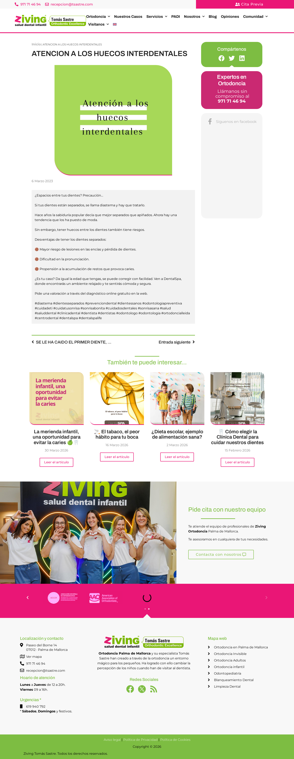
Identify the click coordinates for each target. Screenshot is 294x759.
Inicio (36, 44)
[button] (221, 58)
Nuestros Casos (128, 17)
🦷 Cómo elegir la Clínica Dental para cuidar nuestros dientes (237, 437)
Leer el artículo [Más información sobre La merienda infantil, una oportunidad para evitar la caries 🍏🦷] (56, 462)
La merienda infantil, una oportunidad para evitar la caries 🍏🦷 (56, 437)
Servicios (156, 16)
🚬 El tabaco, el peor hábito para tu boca (117, 434)
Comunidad (255, 16)
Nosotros (194, 16)
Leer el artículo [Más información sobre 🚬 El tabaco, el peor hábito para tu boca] (117, 457)
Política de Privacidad (140, 740)
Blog (213, 17)
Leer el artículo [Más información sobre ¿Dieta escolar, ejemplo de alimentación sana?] (177, 457)
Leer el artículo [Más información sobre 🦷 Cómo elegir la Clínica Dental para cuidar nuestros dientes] (237, 462)
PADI (175, 17)
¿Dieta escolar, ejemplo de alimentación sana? (177, 434)
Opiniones (230, 17)
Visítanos (98, 24)
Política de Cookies (175, 740)
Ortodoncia (98, 16)
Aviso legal (112, 740)
